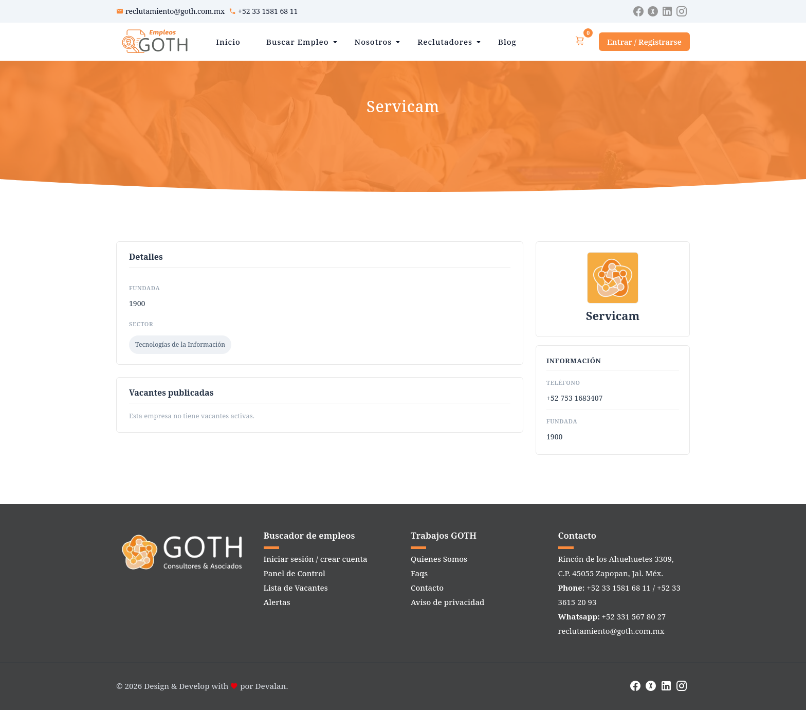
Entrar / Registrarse (644, 42)
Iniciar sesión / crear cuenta (316, 559)
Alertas (277, 602)
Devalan (270, 686)
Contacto (427, 587)
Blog (507, 42)
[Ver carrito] (580, 41)
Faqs (419, 573)
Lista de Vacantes (296, 587)
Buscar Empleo (297, 42)
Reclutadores (444, 42)
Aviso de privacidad (447, 602)
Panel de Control (294, 573)
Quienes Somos (439, 559)
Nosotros (373, 42)
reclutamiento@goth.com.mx (175, 11)
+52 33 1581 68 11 (268, 11)
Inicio (228, 42)
